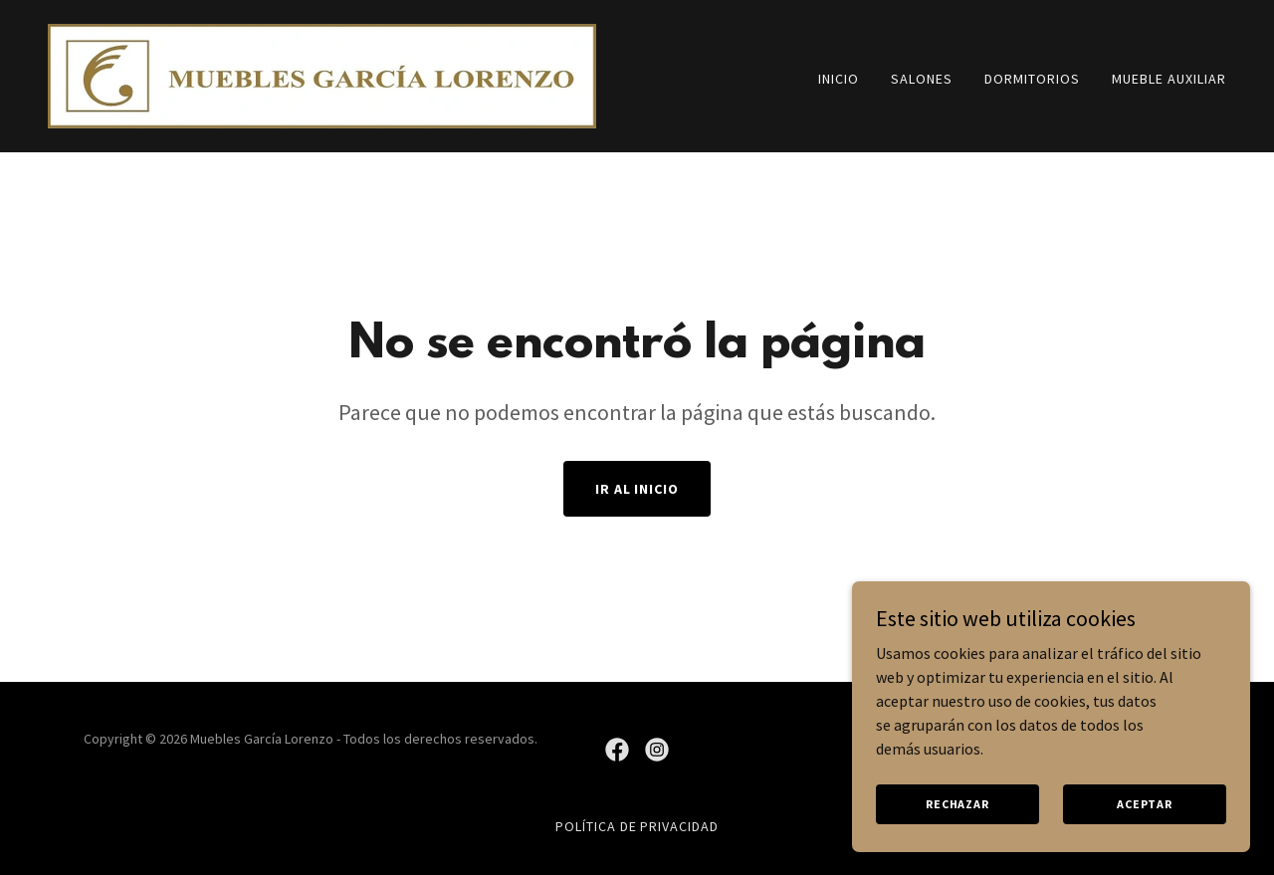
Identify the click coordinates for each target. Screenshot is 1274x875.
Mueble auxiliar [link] (1169, 79)
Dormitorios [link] (1032, 79)
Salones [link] (922, 79)
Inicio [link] (838, 79)
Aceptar (1144, 830)
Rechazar (957, 830)
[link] (322, 74)
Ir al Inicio (637, 489)
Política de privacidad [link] (637, 826)
